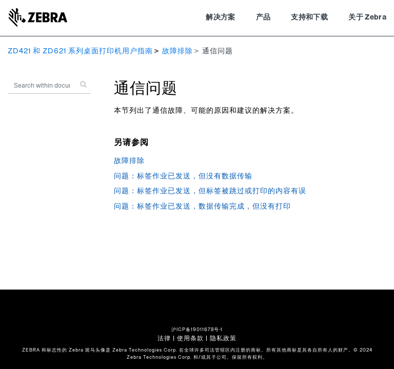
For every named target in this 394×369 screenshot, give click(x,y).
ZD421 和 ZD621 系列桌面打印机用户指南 (80, 51)
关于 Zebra (367, 17)
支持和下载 (309, 17)
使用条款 (190, 338)
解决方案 (220, 17)
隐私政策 (223, 338)
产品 (263, 17)
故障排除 (177, 51)
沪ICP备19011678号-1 (197, 329)
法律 (164, 338)
